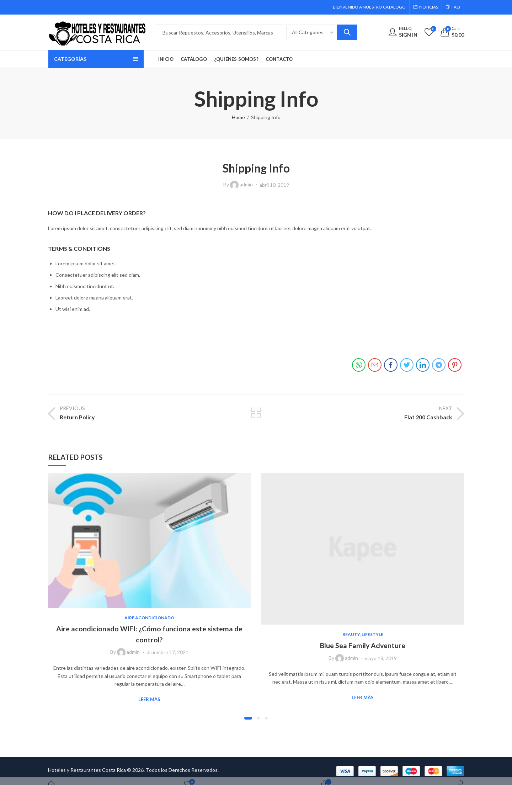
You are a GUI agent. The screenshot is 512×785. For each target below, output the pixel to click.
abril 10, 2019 (274, 185)
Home (238, 117)
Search (347, 32)
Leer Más (149, 699)
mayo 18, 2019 (381, 658)
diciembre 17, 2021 (167, 652)
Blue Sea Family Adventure (363, 645)
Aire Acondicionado (149, 617)
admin (246, 184)
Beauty (351, 634)
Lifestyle (372, 634)
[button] (248, 718)
